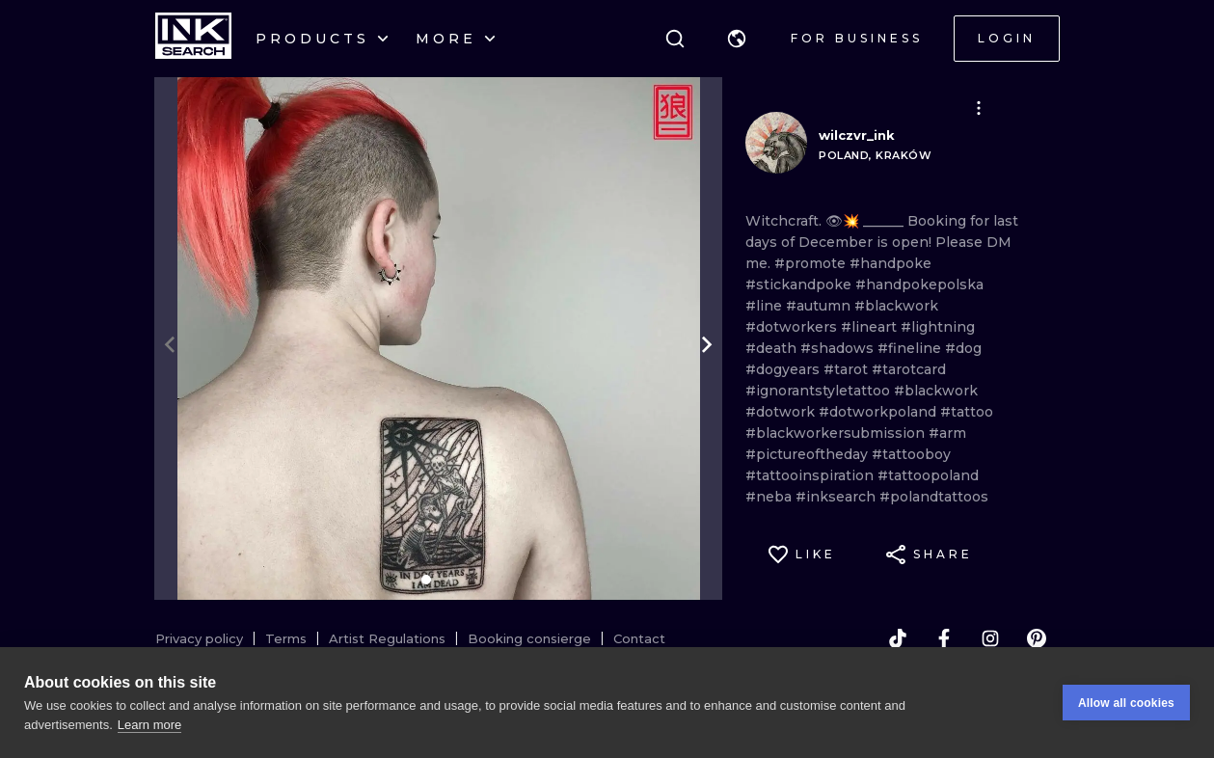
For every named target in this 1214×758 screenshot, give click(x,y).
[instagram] (990, 638)
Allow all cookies (1126, 703)
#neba (770, 496)
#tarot (847, 369)
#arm (947, 433)
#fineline (911, 348)
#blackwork (896, 305)
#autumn (820, 305)
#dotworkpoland (879, 411)
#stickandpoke (800, 284)
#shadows (838, 348)
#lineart (871, 327)
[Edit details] (979, 108)
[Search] (675, 38)
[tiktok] (898, 638)
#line (765, 305)
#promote (812, 263)
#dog (963, 348)
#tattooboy (911, 454)
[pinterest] (1036, 638)
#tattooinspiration (811, 475)
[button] (737, 38)
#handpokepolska (919, 284)
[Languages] (737, 38)
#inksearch (837, 496)
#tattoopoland (928, 475)
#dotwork (782, 411)
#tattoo (966, 411)
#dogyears (784, 369)
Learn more (149, 724)
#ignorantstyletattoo (819, 390)
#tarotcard (909, 369)
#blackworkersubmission (837, 433)
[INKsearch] (193, 39)
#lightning (938, 327)
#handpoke (890, 263)
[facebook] (944, 638)
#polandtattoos (933, 496)
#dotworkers (793, 327)
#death (772, 348)
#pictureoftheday (808, 454)
